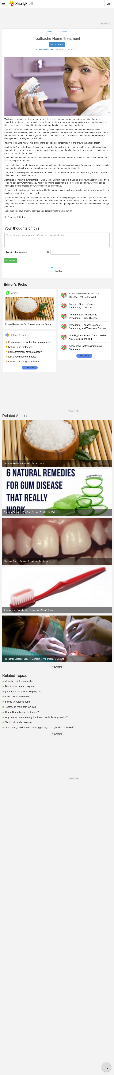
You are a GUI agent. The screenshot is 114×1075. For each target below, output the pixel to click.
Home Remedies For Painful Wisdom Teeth (28, 324)
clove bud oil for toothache (19, 681)
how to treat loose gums (17, 701)
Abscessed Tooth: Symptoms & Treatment (85, 348)
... (56, 32)
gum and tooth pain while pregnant (23, 691)
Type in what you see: (16, 252)
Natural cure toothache (20, 347)
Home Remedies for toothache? (22, 712)
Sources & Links (16, 217)
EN (109, 4)
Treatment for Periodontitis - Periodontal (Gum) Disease (83, 316)
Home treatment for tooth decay (25, 352)
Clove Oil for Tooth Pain (17, 696)
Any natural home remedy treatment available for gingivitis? (36, 717)
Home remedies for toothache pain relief (29, 342)
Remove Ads (105, 23)
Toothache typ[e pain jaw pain (21, 707)
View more (30, 367)
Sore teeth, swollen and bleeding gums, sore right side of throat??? (40, 727)
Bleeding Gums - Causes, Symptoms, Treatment (82, 306)
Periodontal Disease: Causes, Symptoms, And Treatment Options (87, 327)
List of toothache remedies (22, 356)
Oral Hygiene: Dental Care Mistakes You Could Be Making (88, 337)
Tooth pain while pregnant (18, 722)
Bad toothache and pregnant (20, 686)
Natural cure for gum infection (23, 361)
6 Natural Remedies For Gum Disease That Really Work (84, 295)
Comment (10, 260)
